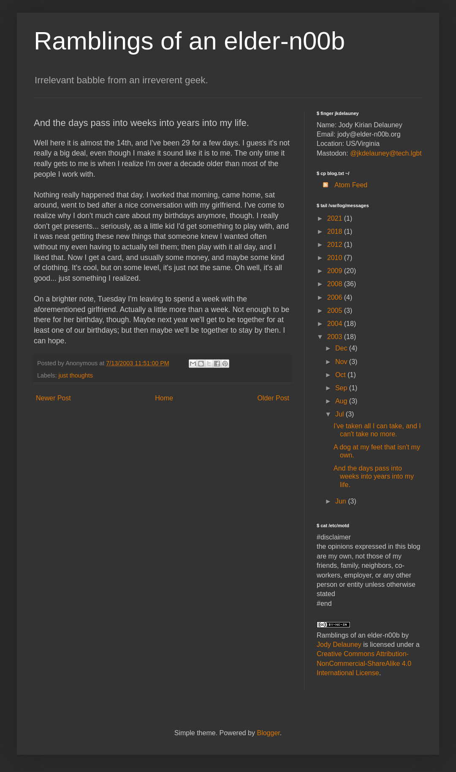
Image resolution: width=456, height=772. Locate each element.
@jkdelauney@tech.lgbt (385, 153)
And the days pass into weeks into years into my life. (374, 476)
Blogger (268, 732)
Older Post (273, 398)
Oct (341, 374)
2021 (335, 218)
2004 (335, 323)
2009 (335, 270)
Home (164, 398)
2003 (335, 336)
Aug (342, 401)
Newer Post (53, 398)
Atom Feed (342, 185)
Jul (340, 414)
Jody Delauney (339, 644)
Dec (342, 348)
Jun (341, 501)
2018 (335, 231)
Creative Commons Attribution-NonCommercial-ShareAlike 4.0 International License (364, 663)
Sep (342, 387)
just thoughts (75, 375)
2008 (335, 283)
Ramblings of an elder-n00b (189, 41)
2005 (335, 310)
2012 (335, 244)
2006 (335, 297)
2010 (335, 257)
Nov (342, 361)
